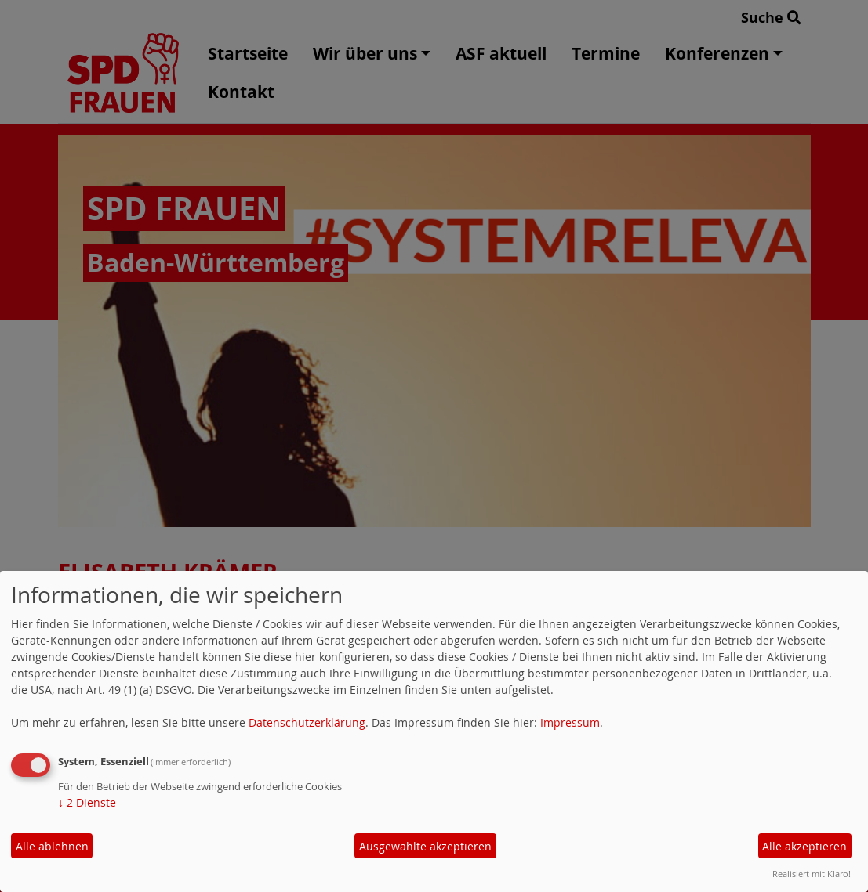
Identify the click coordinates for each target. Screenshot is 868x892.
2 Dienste (87, 802)
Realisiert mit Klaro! (811, 873)
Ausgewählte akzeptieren (425, 846)
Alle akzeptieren (804, 846)
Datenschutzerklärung (307, 722)
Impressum (570, 722)
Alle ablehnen (52, 846)
